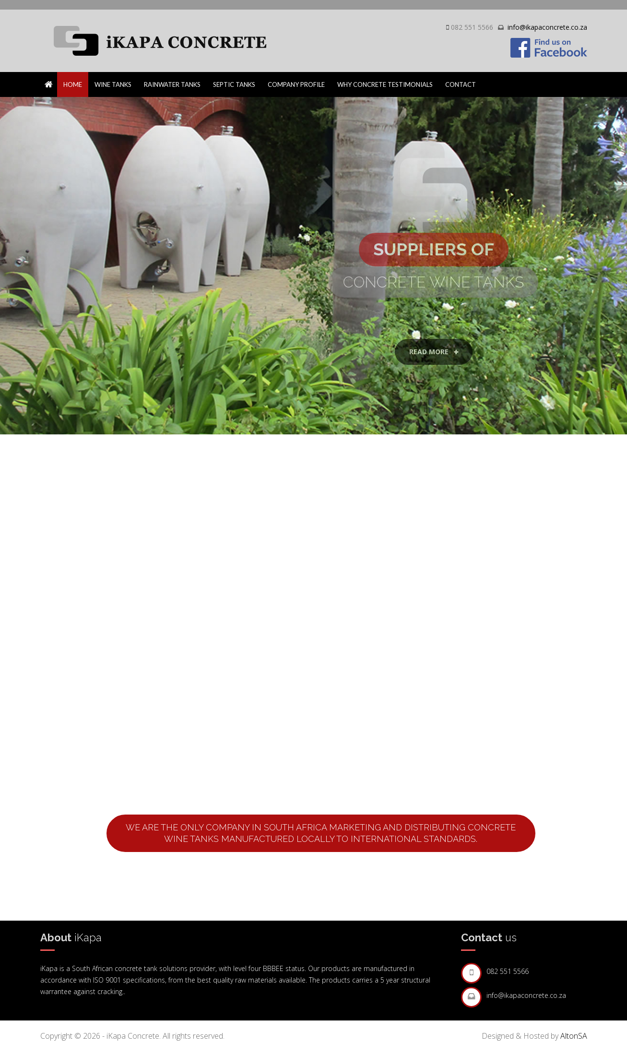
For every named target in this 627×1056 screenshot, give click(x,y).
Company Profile (296, 84)
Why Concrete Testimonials (385, 84)
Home (72, 84)
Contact (460, 84)
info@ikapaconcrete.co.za (547, 27)
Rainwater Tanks (172, 84)
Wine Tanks (113, 84)
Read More (433, 379)
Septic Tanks (234, 84)
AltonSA (573, 1036)
